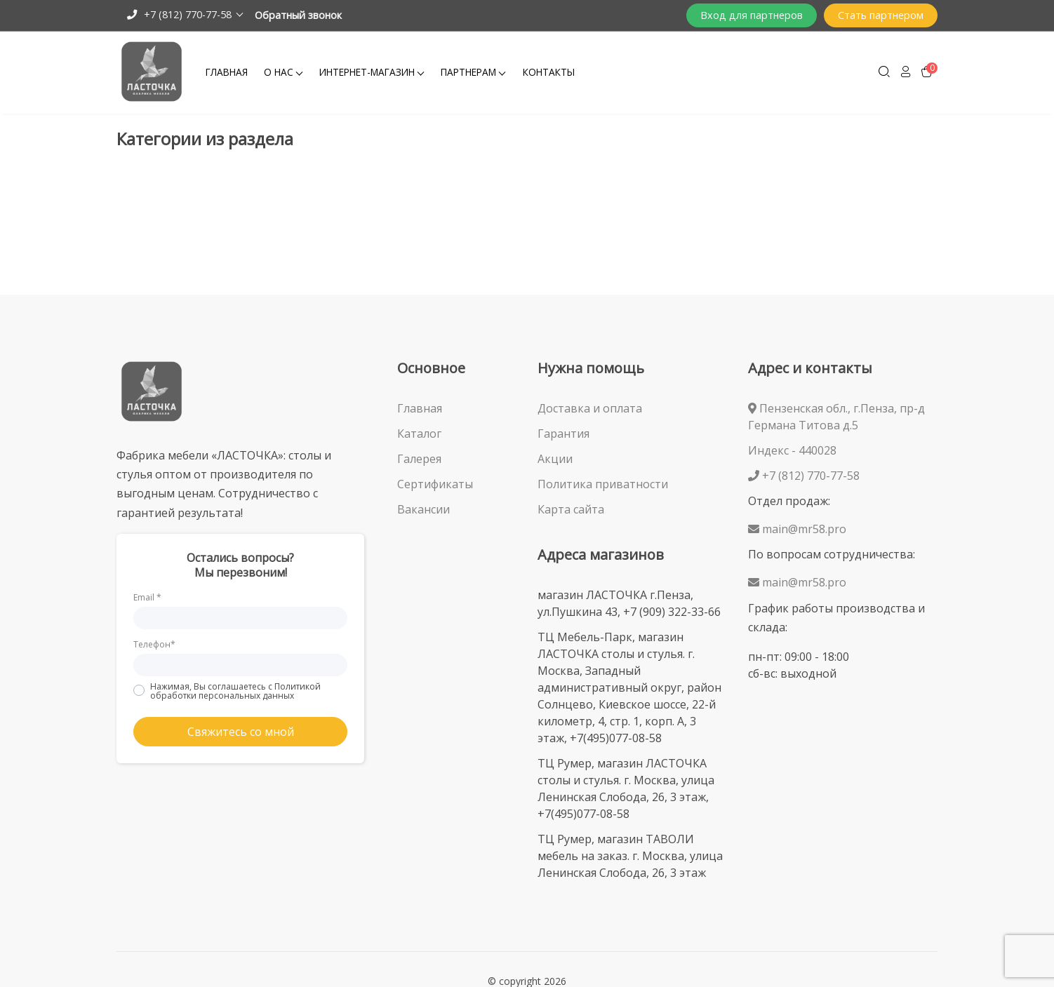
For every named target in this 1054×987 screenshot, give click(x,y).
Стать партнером (880, 15)
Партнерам (468, 72)
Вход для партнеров (751, 15)
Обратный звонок (298, 15)
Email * (147, 597)
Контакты (549, 72)
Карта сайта (571, 509)
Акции (555, 458)
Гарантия (563, 433)
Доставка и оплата (590, 408)
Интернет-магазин (367, 72)
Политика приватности (603, 484)
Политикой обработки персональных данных (235, 690)
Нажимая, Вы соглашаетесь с (235, 691)
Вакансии (423, 509)
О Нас (278, 72)
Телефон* (154, 644)
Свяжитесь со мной (240, 731)
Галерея (419, 458)
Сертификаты (435, 484)
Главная (227, 72)
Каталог (419, 433)
